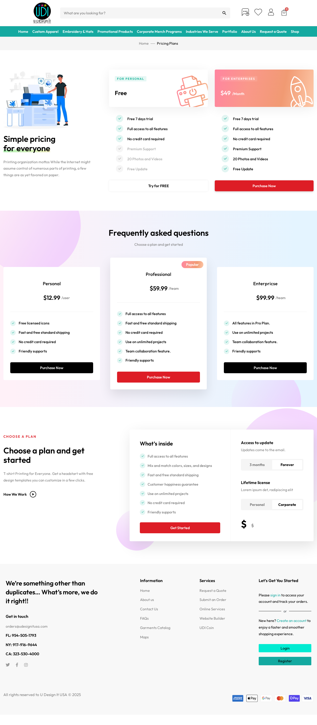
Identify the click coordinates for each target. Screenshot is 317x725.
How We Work (19, 504)
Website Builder (212, 628)
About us (147, 609)
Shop (295, 31)
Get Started (180, 537)
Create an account (292, 630)
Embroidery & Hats (78, 31)
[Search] (224, 13)
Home (23, 31)
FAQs (144, 628)
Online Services (212, 618)
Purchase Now (264, 186)
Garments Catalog (155, 637)
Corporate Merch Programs (159, 31)
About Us (248, 31)
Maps (144, 646)
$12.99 (52, 300)
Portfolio (229, 31)
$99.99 (265, 300)
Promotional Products (115, 31)
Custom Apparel (45, 31)
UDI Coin (206, 637)
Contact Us (149, 618)
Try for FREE (158, 186)
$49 (227, 92)
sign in (275, 604)
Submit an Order (212, 609)
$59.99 (158, 291)
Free (123, 92)
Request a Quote (273, 31)
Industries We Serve (202, 31)
